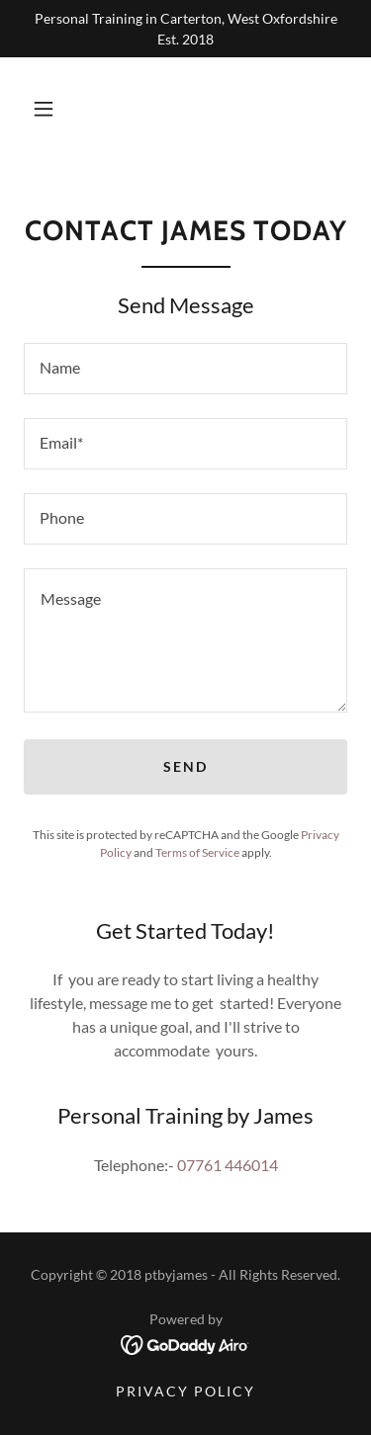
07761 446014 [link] (227, 1164)
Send (185, 766)
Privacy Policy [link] (185, 1391)
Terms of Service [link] (197, 852)
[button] (43, 108)
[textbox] (185, 368)
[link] (185, 1342)
